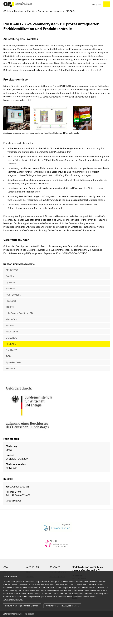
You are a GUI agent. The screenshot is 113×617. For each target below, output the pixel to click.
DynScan (10, 282)
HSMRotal (11, 300)
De (93, 4)
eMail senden (14, 500)
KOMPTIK (10, 307)
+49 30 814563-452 (20, 495)
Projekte (31, 11)
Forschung (19, 11)
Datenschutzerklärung (13, 599)
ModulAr (10, 325)
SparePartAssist (14, 362)
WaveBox (10, 368)
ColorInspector (87, 230)
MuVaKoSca (12, 331)
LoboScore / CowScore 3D (19, 313)
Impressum (29, 613)
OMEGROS (11, 337)
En (99, 4)
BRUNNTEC (12, 270)
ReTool (9, 356)
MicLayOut (11, 319)
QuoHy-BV (11, 350)
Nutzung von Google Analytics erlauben (62, 606)
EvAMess (10, 288)
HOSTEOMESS (13, 294)
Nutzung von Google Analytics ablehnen (21, 606)
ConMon (10, 276)
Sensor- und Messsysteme (50, 11)
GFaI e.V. (7, 11)
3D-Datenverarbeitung (49, 96)
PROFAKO (11, 343)
